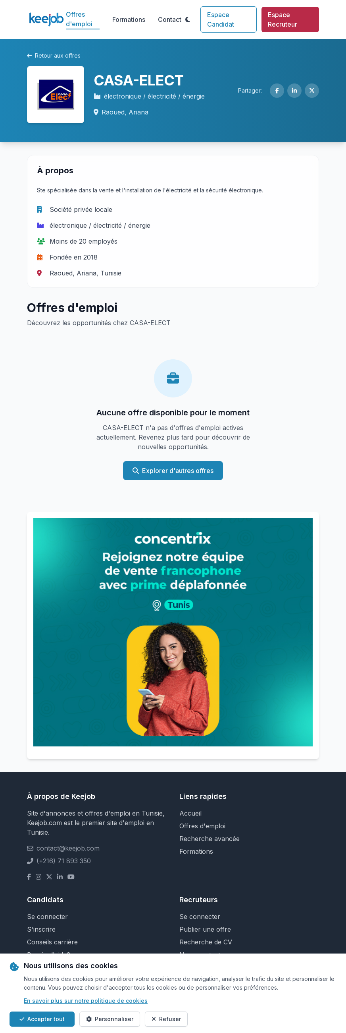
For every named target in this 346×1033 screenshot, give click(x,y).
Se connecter (47, 917)
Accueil (190, 813)
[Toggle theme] (187, 19)
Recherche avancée (209, 839)
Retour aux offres (54, 55)
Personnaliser (109, 1019)
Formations (128, 19)
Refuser (166, 1019)
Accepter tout (42, 1019)
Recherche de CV (205, 942)
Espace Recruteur (282, 19)
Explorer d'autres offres (173, 471)
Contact (169, 19)
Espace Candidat (220, 19)
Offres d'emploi (79, 19)
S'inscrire (41, 929)
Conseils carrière (52, 942)
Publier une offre (205, 929)
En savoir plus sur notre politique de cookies (86, 1000)
